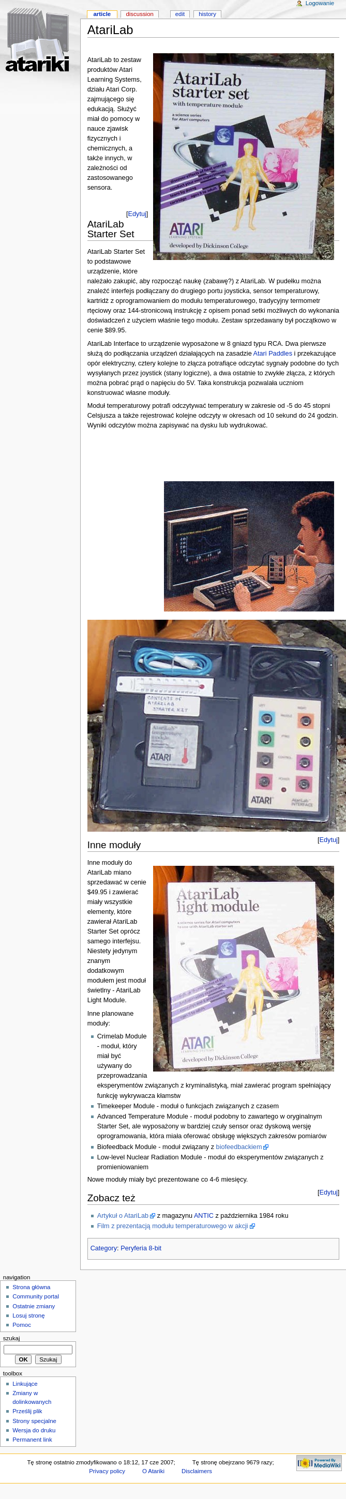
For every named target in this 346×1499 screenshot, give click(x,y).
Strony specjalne (34, 1421)
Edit (180, 14)
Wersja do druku (33, 1430)
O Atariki (153, 1471)
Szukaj (11, 1338)
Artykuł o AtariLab (122, 1215)
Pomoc (21, 1325)
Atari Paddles (272, 353)
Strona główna (31, 1287)
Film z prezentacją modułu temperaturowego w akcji (172, 1226)
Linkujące (24, 1384)
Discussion (139, 14)
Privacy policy (107, 1471)
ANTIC (204, 1215)
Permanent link (32, 1439)
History (207, 14)
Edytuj (137, 214)
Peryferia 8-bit (141, 1248)
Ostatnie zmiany (33, 1306)
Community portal (35, 1296)
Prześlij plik (27, 1411)
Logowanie (320, 3)
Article (102, 14)
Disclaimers (197, 1471)
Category (104, 1248)
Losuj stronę (28, 1315)
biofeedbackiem (239, 1147)
